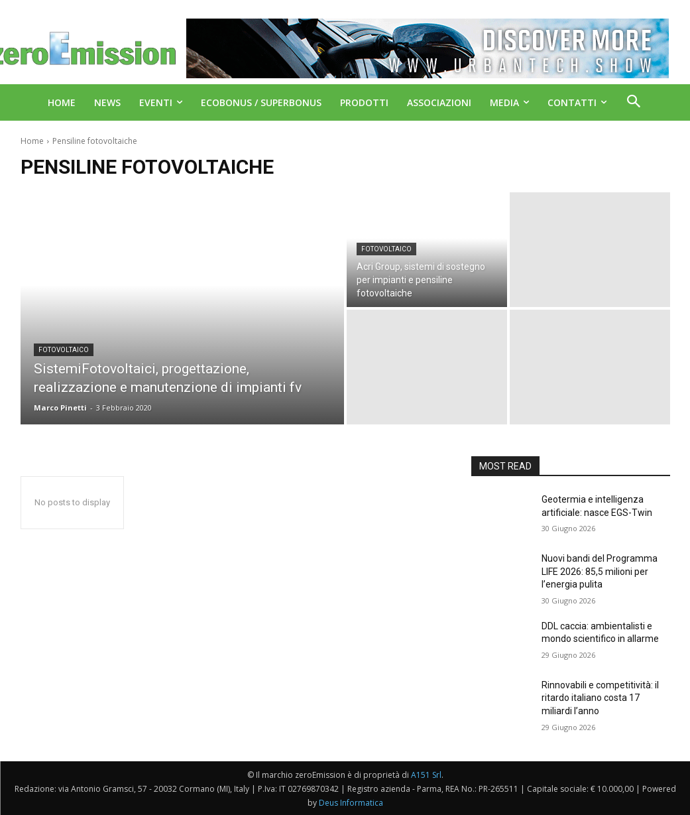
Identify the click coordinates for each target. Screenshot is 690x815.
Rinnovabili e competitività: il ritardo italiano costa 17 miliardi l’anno (600, 698)
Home (32, 141)
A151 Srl (426, 775)
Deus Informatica (351, 802)
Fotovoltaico (63, 349)
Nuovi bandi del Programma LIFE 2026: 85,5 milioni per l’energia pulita (600, 571)
